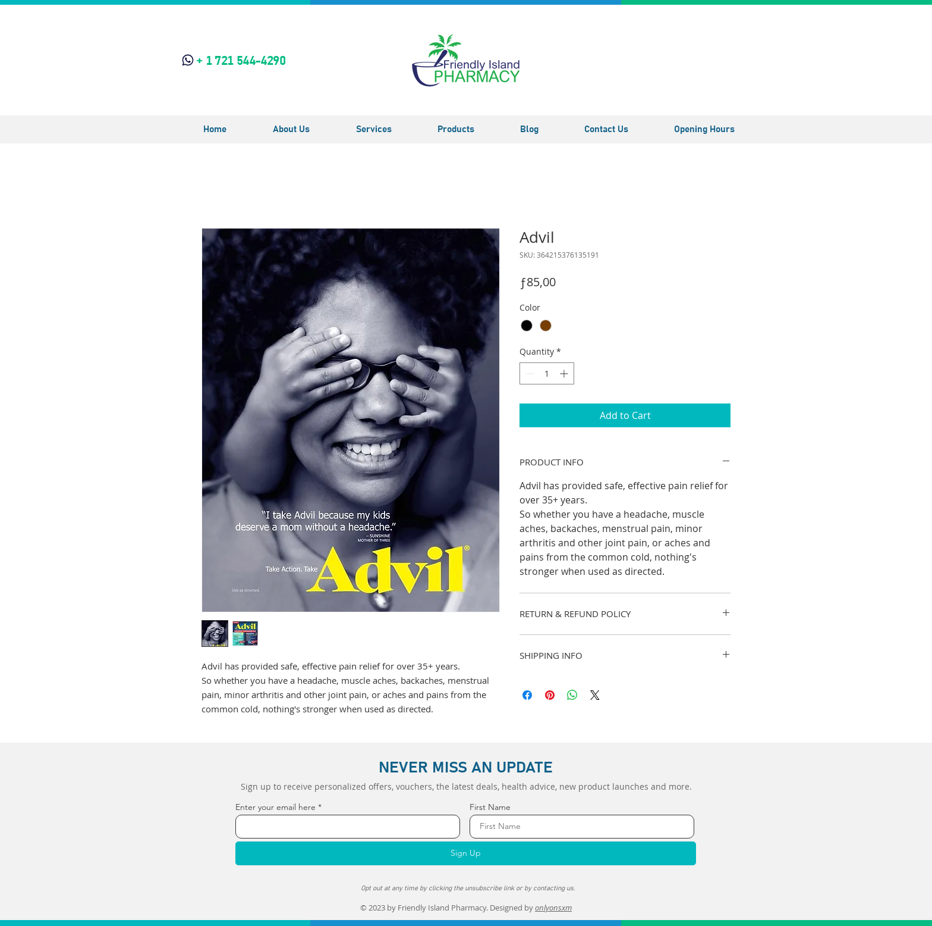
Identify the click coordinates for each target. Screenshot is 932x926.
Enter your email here (275, 807)
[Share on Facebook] (527, 695)
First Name (490, 807)
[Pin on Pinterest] (550, 695)
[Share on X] (595, 695)
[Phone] (188, 60)
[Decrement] (528, 373)
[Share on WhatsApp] (572, 695)
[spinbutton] (547, 373)
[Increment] (565, 373)
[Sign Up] (465, 853)
